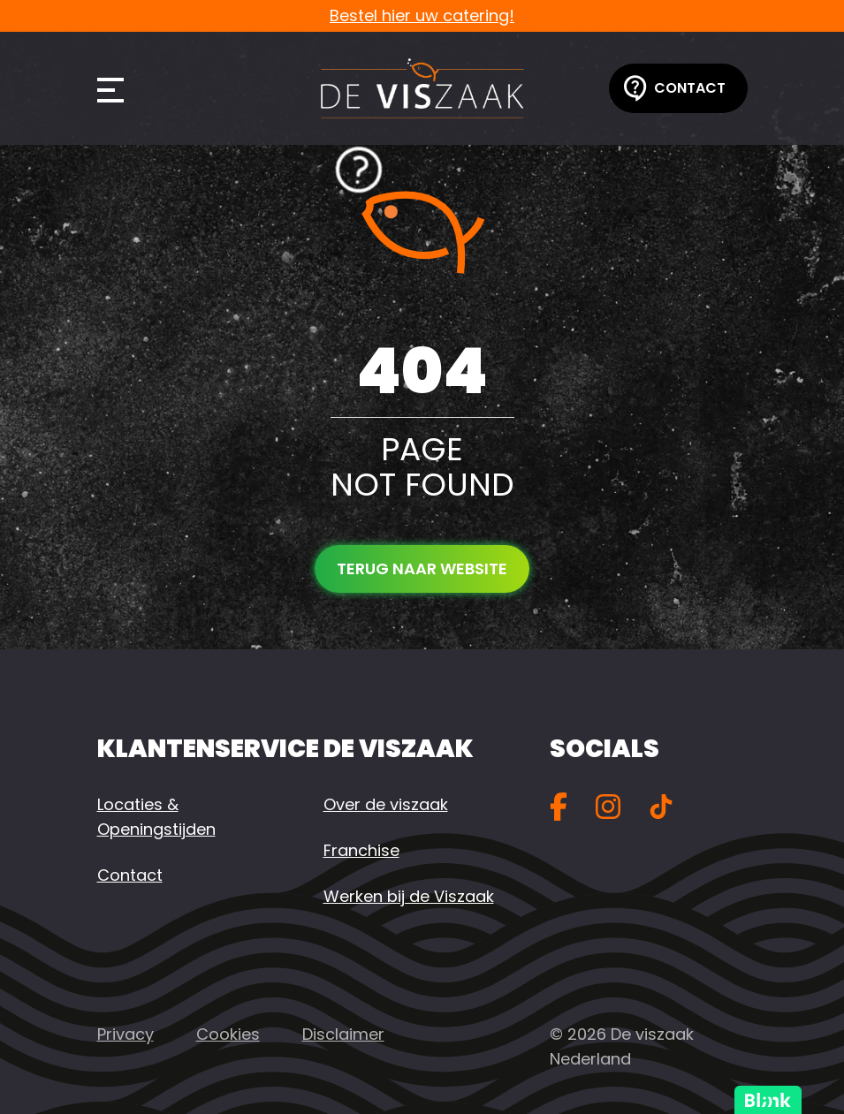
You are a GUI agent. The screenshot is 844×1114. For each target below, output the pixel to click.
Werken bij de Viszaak (408, 896)
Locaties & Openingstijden (156, 816)
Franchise (361, 850)
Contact (675, 88)
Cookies (228, 1034)
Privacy (125, 1034)
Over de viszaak (385, 804)
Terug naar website (422, 568)
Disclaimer (343, 1034)
